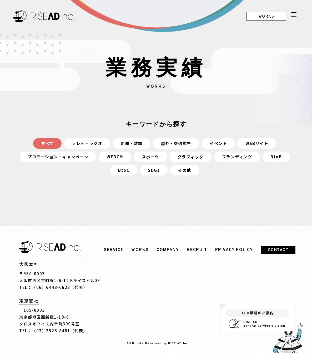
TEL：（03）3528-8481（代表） (53, 330)
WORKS (140, 250)
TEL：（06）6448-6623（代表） (53, 287)
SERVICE (113, 250)
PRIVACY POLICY (234, 250)
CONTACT (278, 250)
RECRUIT (197, 250)
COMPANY (168, 250)
